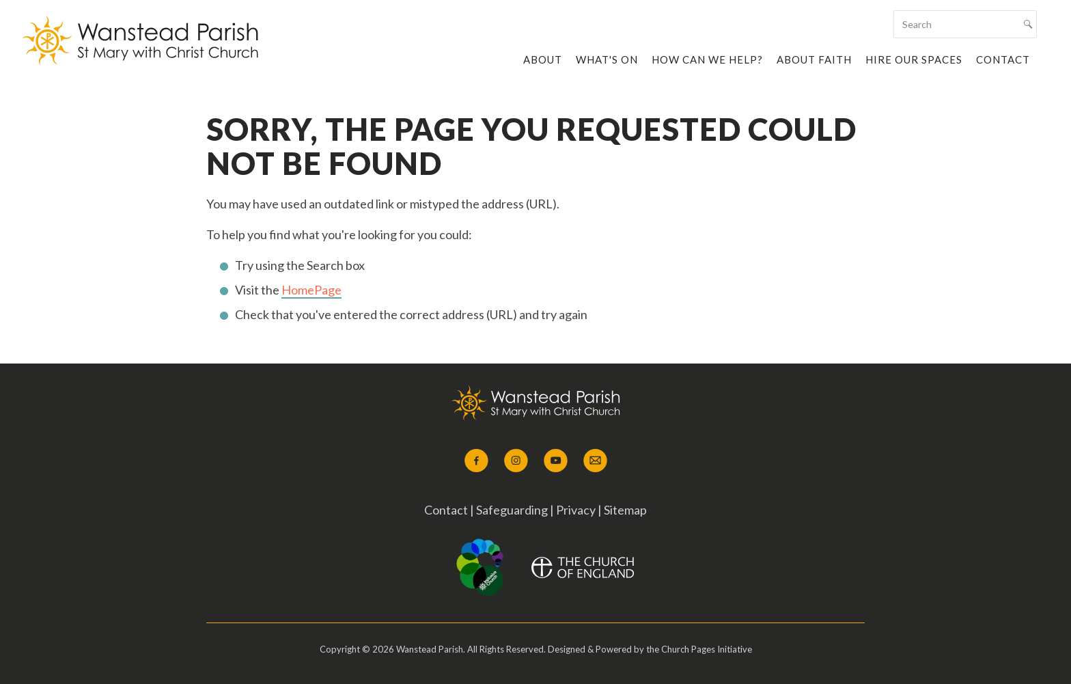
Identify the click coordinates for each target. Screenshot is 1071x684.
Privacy (576, 509)
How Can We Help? (707, 59)
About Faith (814, 59)
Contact (1003, 59)
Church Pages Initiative (706, 649)
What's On (607, 59)
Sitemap (625, 509)
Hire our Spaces (913, 59)
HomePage (311, 289)
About (542, 59)
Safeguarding (513, 509)
